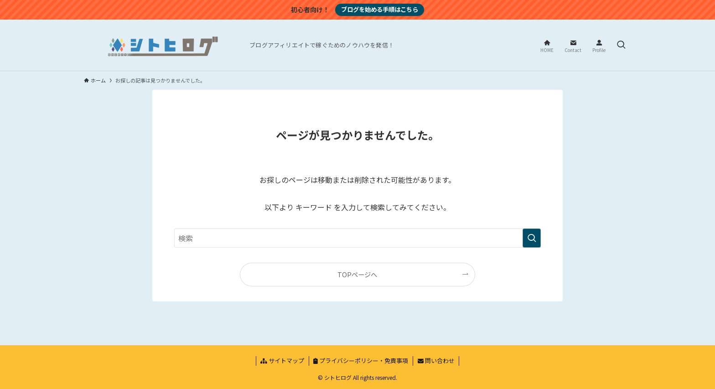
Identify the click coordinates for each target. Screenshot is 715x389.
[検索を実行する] (532, 238)
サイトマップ (282, 360)
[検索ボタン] (621, 45)
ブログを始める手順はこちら (379, 9)
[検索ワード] (357, 238)
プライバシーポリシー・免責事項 (360, 360)
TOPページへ (357, 274)
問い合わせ (436, 360)
